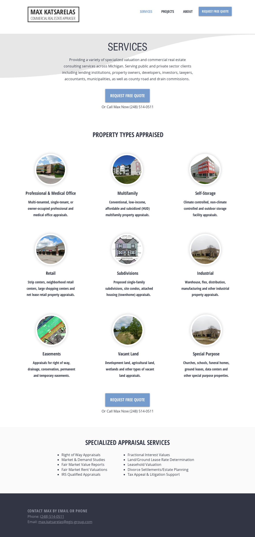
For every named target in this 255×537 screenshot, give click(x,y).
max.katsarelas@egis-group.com (65, 521)
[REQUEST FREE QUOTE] (215, 11)
